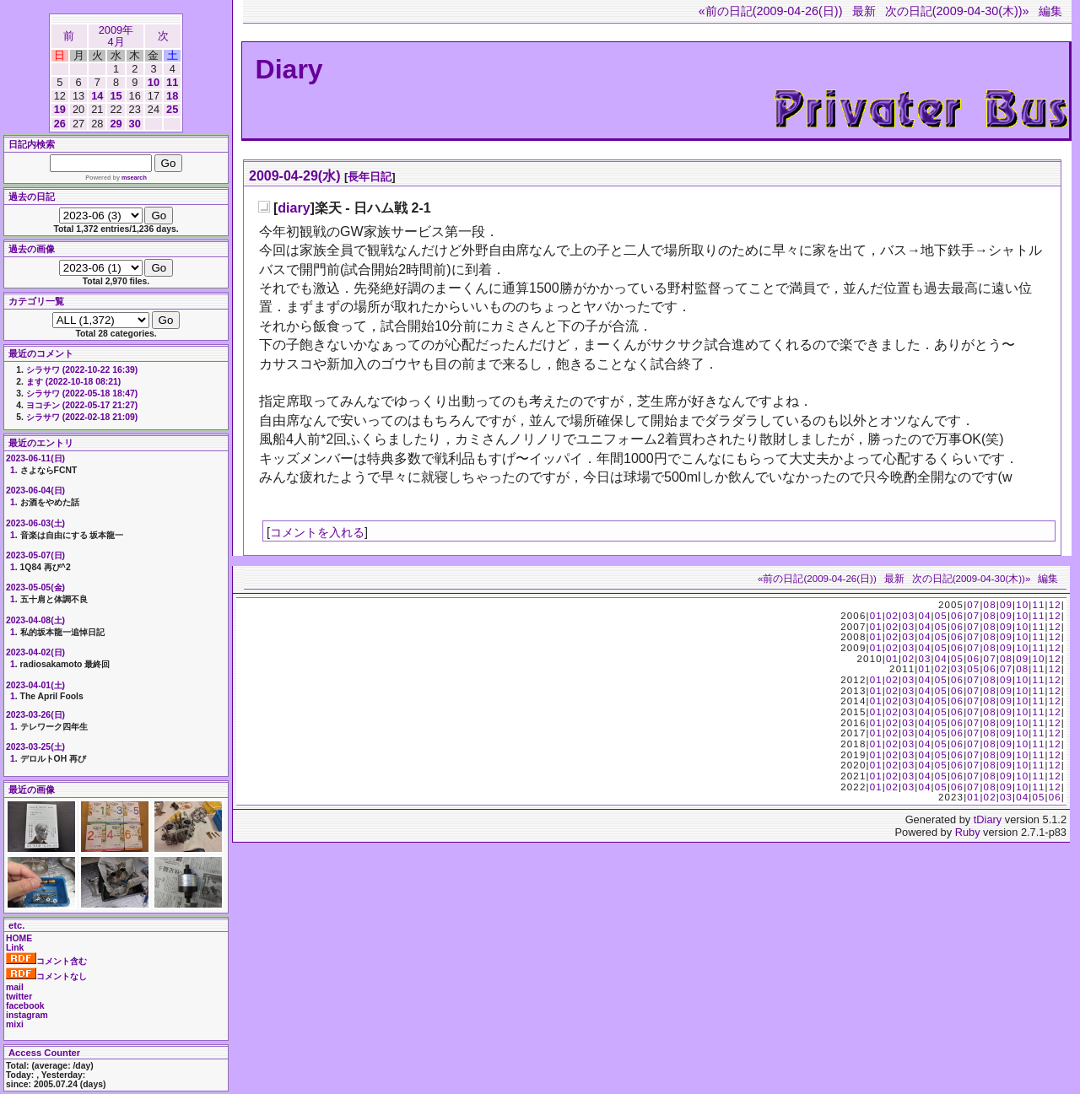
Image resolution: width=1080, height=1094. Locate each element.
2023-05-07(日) (35, 555)
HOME (19, 938)
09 (1006, 605)
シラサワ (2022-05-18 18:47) (82, 393)
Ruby (967, 832)
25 (172, 109)
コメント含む (46, 961)
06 (957, 616)
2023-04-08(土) (35, 620)
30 (135, 123)
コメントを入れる (317, 532)
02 (892, 616)
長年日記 (370, 176)
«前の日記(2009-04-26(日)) (771, 11)
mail (15, 987)
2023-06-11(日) (35, 458)
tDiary (988, 819)
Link (15, 947)
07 (973, 605)
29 (116, 123)
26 (60, 123)
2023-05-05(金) (35, 587)
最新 (864, 11)
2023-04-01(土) (35, 685)
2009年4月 (116, 36)
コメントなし (46, 976)
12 (1055, 605)
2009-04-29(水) (295, 176)
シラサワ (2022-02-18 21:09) (82, 417)
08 (990, 605)
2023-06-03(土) (35, 523)
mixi (15, 1024)
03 (908, 616)
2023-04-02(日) (35, 652)
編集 (1050, 11)
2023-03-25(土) (35, 747)
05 (941, 616)
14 (97, 95)
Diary (289, 69)
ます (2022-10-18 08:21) (73, 381)
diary (294, 208)
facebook (25, 1005)
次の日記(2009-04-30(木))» (957, 11)
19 (60, 109)
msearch (134, 177)
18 (172, 95)
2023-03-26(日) (35, 714)
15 (116, 95)
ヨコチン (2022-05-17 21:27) (82, 405)
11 (172, 82)
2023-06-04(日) (35, 490)
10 (153, 82)
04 (924, 616)
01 (876, 616)
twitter (19, 996)
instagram (27, 1015)
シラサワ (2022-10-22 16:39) (82, 370)
